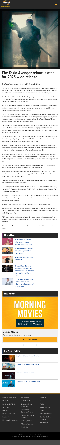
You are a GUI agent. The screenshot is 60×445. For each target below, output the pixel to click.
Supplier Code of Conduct (45, 418)
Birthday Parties (26, 421)
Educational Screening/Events (27, 411)
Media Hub (24, 427)
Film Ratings (44, 422)
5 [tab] (36, 345)
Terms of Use (44, 436)
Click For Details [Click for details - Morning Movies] (30, 340)
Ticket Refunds (45, 407)
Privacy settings (34, 436)
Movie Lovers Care (8, 414)
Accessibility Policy (46, 414)
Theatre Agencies (27, 424)
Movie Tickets (7, 401)
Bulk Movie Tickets (27, 401)
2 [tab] (27, 345)
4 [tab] (33, 345)
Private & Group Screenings (26, 405)
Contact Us (44, 401)
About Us (43, 397)
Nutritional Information (10, 420)
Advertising (25, 397)
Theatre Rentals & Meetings (27, 416)
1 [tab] (23, 345)
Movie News (9, 235)
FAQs (42, 404)
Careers (42, 410)
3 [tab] (30, 345)
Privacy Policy (16, 436)
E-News (5, 410)
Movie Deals (9, 293)
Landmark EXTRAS (8, 404)
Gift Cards (6, 407)
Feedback (5, 417)
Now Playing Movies (9, 397)
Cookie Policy (25, 436)
